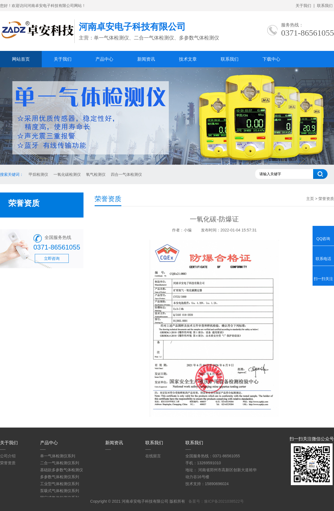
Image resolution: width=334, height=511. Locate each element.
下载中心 (271, 59)
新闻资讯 (146, 59)
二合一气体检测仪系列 (59, 463)
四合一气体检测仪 (126, 174)
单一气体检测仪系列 (57, 456)
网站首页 (21, 59)
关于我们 (303, 5)
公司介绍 (8, 456)
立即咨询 (52, 258)
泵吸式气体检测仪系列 (59, 490)
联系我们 (325, 5)
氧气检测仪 (95, 174)
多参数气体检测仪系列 (59, 477)
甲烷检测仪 (38, 174)
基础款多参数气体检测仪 (61, 470)
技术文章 (188, 59)
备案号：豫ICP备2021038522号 (216, 501)
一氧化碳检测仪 (67, 174)
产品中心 (104, 59)
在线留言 (153, 456)
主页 (310, 198)
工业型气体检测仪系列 (59, 484)
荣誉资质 (8, 463)
